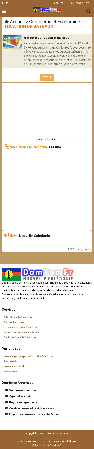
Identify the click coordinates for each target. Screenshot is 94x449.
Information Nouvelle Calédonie (22, 332)
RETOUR (47, 77)
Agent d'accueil (20, 396)
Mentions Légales (27, 441)
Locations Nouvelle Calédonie (21, 327)
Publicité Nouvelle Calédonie (20, 337)
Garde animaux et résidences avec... (33, 408)
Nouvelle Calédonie (65, 441)
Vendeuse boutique (22, 390)
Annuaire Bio (11, 361)
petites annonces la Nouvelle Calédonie (38, 294)
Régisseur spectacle (23, 402)
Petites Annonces (14, 322)
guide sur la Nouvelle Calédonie (55, 282)
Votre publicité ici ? (47, 139)
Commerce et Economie (53, 21)
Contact (58, 3)
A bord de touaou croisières (48, 38)
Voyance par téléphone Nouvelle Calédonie (28, 356)
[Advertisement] (48, 109)
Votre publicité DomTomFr (47, 445)
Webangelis (10, 371)
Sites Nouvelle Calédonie (18, 317)
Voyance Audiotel (14, 366)
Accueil (17, 21)
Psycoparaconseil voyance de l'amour (35, 414)
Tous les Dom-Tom (79, 3)
